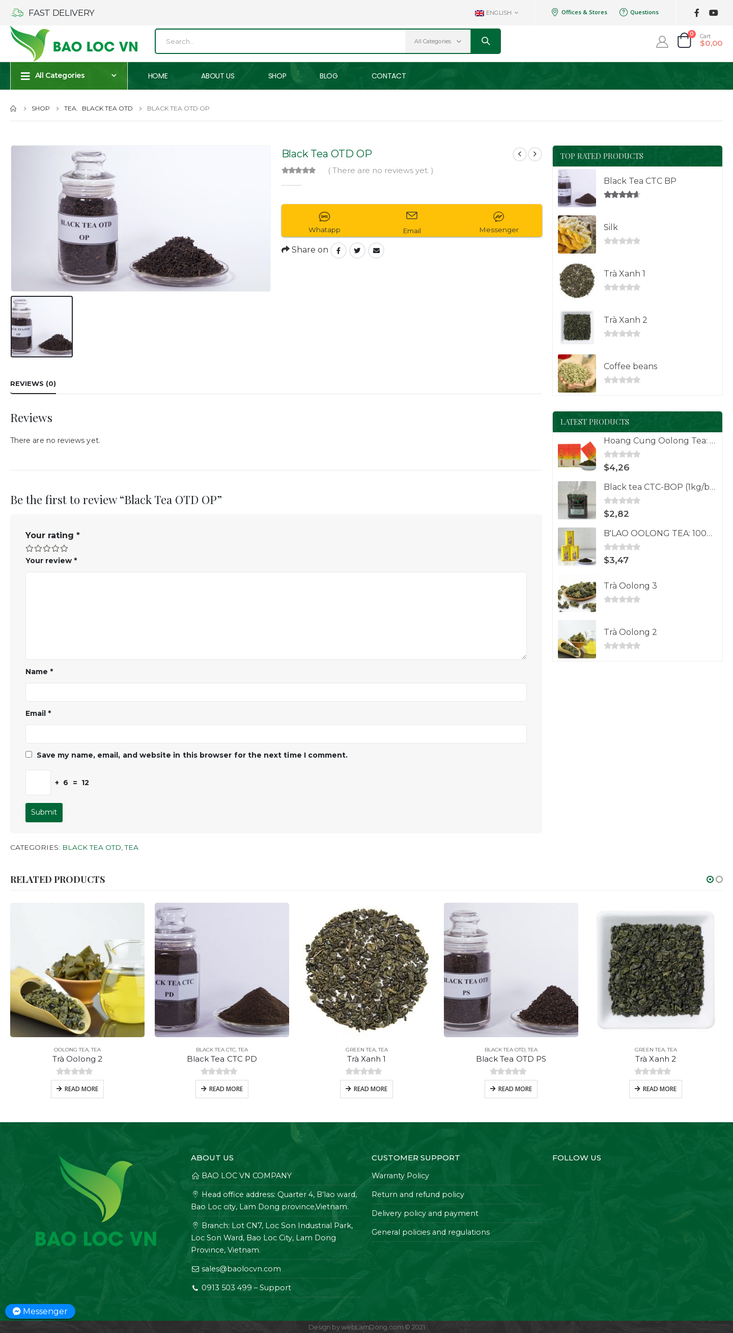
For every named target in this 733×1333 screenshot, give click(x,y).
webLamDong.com (372, 1327)
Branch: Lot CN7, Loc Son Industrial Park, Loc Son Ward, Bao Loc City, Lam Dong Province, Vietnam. (272, 1238)
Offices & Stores (579, 12)
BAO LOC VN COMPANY (241, 1175)
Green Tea (361, 1049)
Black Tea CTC (216, 1049)
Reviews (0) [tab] (33, 383)
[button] (710, 879)
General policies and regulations (431, 1232)
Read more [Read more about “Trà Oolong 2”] (81, 1089)
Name (39, 671)
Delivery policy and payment (425, 1213)
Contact (389, 76)
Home (158, 76)
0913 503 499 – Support (241, 1287)
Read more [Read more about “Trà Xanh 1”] (370, 1089)
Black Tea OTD (91, 847)
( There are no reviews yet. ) (380, 170)
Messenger (40, 1311)
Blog (329, 76)
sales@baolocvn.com (236, 1268)
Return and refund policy (418, 1194)
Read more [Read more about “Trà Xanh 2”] (659, 1089)
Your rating (52, 535)
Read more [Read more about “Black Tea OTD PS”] (515, 1089)
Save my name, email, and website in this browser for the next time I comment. (192, 755)
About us (217, 76)
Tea (131, 847)
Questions (639, 12)
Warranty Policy (400, 1175)
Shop (277, 76)
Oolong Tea (71, 1049)
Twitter (357, 250)
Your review (51, 560)
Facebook (338, 250)
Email (376, 250)
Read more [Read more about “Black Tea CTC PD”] (226, 1089)
